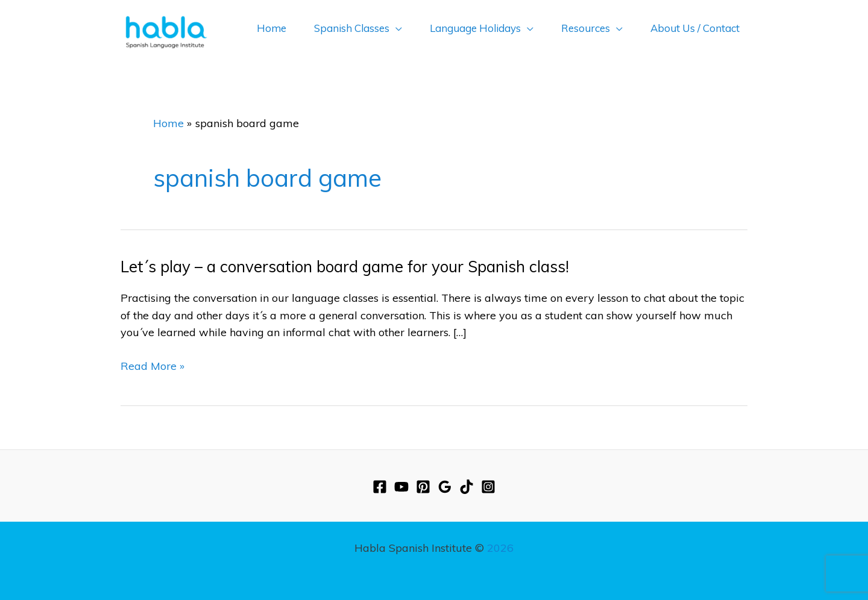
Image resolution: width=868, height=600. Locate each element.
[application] (395, 28)
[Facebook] (380, 487)
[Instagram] (488, 487)
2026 (500, 548)
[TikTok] (466, 487)
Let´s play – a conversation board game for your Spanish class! (345, 267)
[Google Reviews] (445, 487)
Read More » (152, 366)
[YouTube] (401, 487)
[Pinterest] (423, 487)
